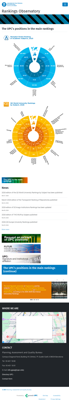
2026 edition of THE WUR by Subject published (19, 215)
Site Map (45, 395)
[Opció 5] (38, 299)
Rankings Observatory (21, 11)
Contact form (7, 379)
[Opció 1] (31, 299)
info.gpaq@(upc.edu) (16, 370)
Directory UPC (7, 374)
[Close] (65, 4)
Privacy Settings (55, 399)
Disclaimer (42, 399)
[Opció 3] (34, 299)
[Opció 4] (36, 299)
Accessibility (56, 395)
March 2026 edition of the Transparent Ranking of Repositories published (29, 200)
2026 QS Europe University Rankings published (19, 222)
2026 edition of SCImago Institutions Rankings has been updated (26, 207)
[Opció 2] (32, 299)
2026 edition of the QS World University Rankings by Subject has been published (32, 193)
